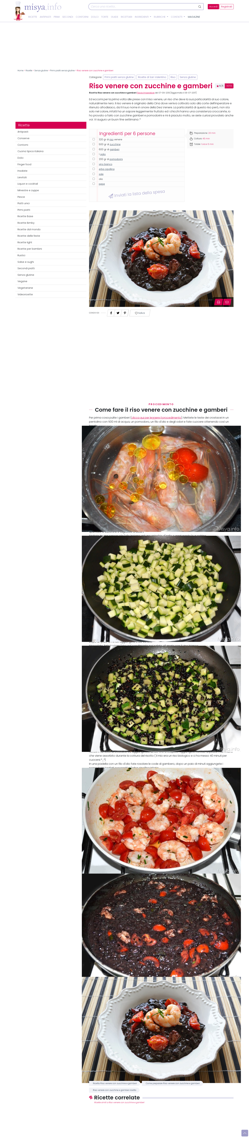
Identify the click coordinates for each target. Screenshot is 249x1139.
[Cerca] (142, 6)
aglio (103, 154)
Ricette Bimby (26, 222)
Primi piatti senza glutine (62, 70)
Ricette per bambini (30, 248)
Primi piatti (24, 209)
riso (111, 139)
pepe (102, 184)
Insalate (22, 170)
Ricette (32, 16)
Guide (114, 16)
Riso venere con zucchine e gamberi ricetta (114, 1090)
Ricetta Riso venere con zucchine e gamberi (115, 1083)
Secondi (67, 16)
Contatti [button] (177, 16)
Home (21, 70)
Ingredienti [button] (142, 16)
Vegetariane (25, 287)
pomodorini (116, 159)
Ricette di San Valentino (152, 77)
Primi (57, 16)
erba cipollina (106, 169)
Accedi (213, 6)
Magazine (194, 16)
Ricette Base (25, 216)
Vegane (22, 281)
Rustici (21, 255)
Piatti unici (24, 203)
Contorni (82, 16)
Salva (140, 313)
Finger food (24, 164)
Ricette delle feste (29, 235)
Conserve (23, 138)
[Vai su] (244, 1133)
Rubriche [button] (160, 16)
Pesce (21, 196)
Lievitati (22, 177)
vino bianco (105, 164)
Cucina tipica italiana (30, 151)
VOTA (229, 86)
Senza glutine (41, 70)
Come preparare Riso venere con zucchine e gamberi (173, 1083)
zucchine (115, 144)
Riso (173, 77)
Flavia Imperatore (146, 93)
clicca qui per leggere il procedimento (156, 417)
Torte (104, 16)
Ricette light (25, 242)
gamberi (114, 149)
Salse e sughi (26, 261)
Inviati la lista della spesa (136, 194)
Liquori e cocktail (28, 183)
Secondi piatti (26, 268)
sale (101, 174)
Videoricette (25, 294)
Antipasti (45, 16)
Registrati (226, 6)
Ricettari (126, 16)
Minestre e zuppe (28, 190)
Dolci (94, 16)
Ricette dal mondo (29, 229)
